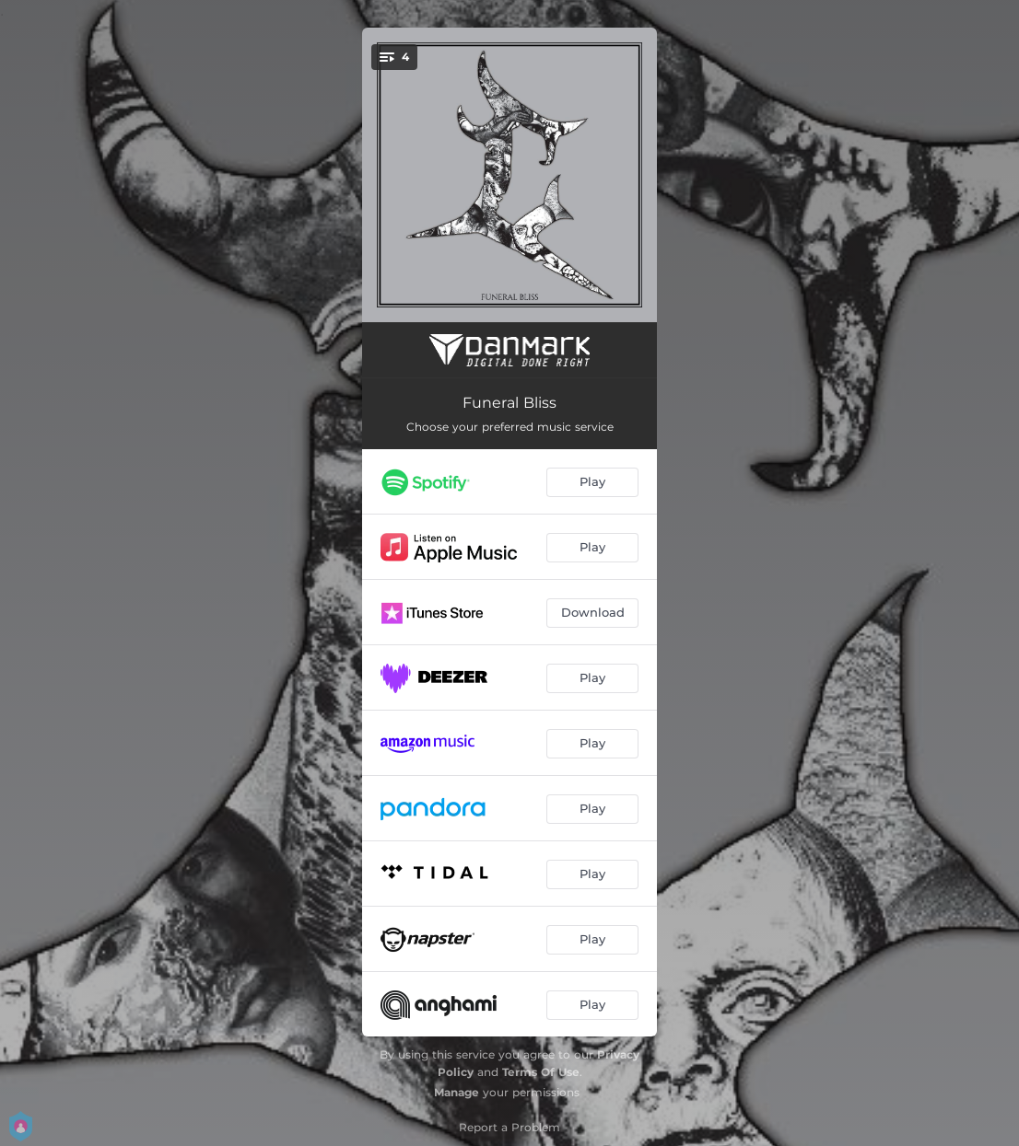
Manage (456, 1092)
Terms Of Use (541, 1072)
